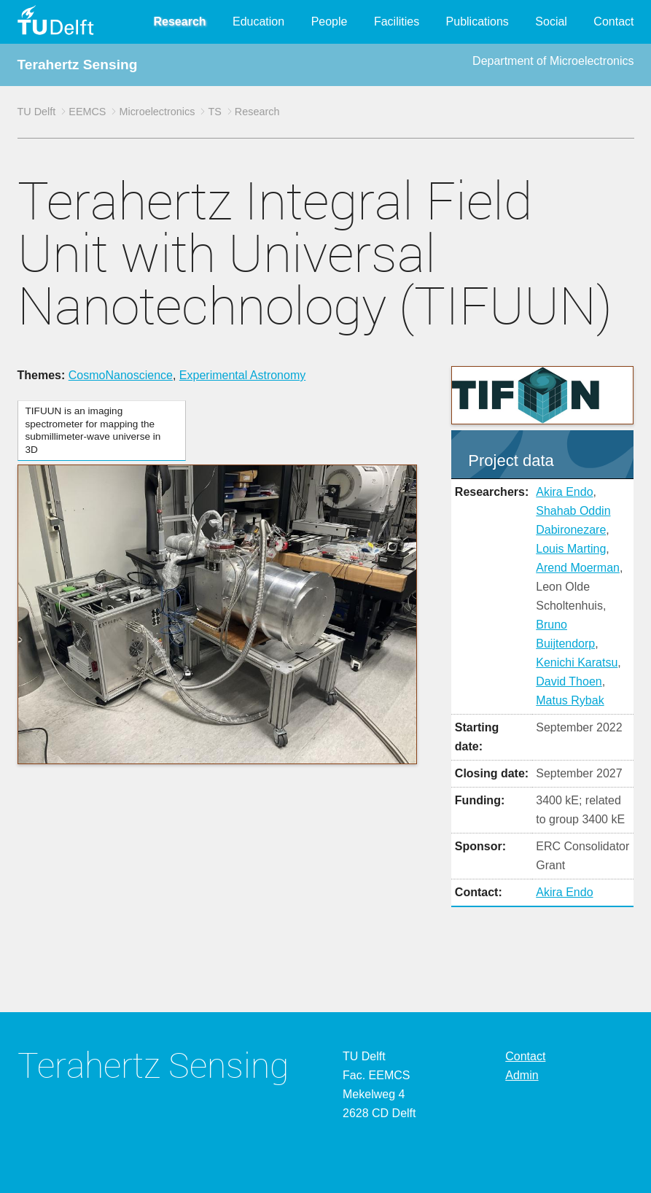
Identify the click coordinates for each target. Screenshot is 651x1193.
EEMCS (87, 111)
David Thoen (568, 681)
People (329, 21)
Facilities (396, 21)
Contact (613, 21)
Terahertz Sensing (77, 64)
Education (258, 21)
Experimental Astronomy (242, 375)
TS (214, 111)
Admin (521, 1075)
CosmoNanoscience (121, 375)
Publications (477, 21)
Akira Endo (564, 492)
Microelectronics (157, 111)
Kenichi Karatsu (576, 662)
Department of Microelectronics (553, 61)
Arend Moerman (578, 567)
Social (551, 21)
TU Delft (36, 111)
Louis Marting (571, 549)
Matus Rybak (570, 700)
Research (180, 21)
